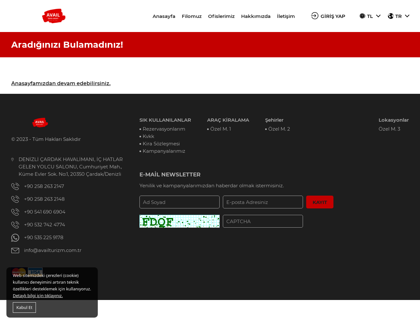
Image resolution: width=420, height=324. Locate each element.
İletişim (286, 16)
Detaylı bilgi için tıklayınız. (38, 295)
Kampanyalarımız (164, 151)
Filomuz (192, 16)
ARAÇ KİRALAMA (228, 120)
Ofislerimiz (221, 16)
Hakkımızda (256, 16)
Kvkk (148, 136)
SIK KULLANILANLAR (165, 120)
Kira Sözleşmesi (161, 144)
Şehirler (274, 120)
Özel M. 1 (220, 129)
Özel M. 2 (279, 129)
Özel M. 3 (389, 129)
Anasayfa (164, 16)
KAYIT (320, 202)
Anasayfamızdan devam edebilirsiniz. (61, 83)
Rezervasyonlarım (164, 129)
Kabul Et (24, 307)
